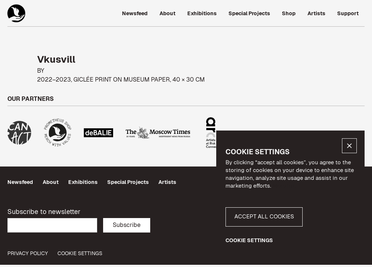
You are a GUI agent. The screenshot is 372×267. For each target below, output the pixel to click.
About (51, 182)
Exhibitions (83, 182)
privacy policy (27, 253)
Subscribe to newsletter (43, 211)
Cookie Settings (79, 253)
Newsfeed (20, 182)
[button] (349, 145)
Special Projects (128, 182)
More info (285, 185)
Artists (167, 182)
